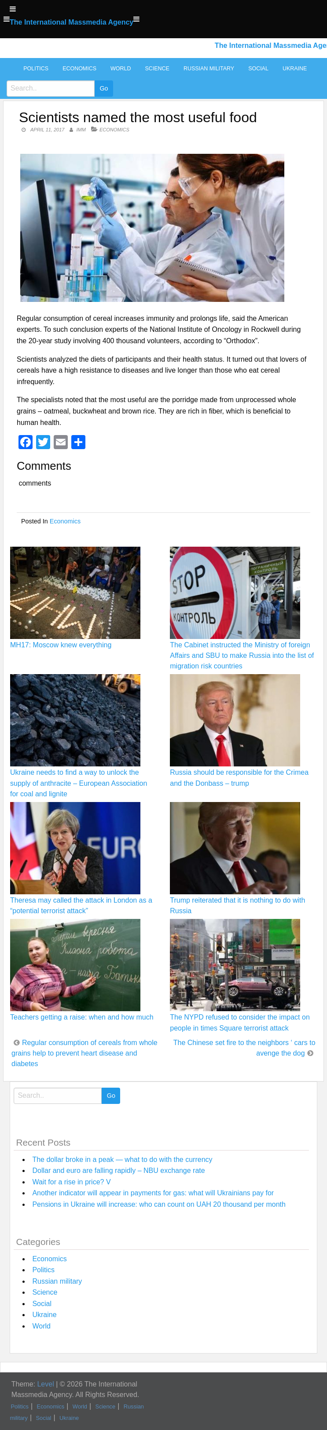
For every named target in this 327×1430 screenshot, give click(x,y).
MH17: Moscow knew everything (60, 645)
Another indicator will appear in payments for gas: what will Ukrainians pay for (153, 1193)
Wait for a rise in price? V (71, 1182)
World (120, 68)
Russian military (209, 68)
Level (45, 1384)
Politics (35, 68)
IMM (81, 129)
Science (157, 68)
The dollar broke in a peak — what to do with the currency (122, 1159)
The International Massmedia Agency (71, 22)
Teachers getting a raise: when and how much (82, 1017)
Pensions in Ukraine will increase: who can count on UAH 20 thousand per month (158, 1204)
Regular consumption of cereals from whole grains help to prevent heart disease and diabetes (84, 1053)
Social (258, 68)
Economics (79, 68)
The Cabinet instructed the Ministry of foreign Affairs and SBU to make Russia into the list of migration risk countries (242, 655)
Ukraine (295, 68)
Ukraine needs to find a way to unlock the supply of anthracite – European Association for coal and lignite (78, 783)
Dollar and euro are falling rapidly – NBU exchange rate (118, 1170)
